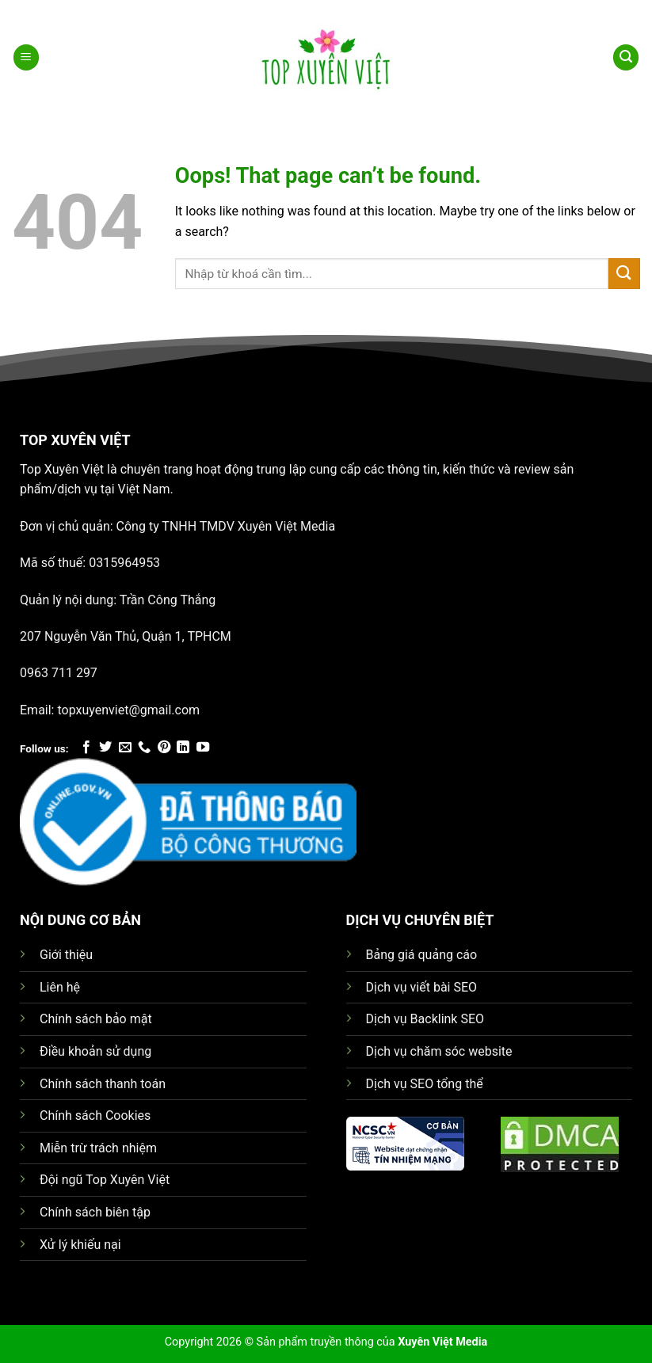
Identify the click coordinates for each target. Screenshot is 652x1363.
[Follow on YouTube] (202, 748)
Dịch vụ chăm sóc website (439, 1051)
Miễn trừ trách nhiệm (98, 1148)
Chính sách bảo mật (96, 1018)
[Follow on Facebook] (86, 748)
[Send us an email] (125, 748)
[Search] (626, 57)
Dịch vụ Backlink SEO (425, 1018)
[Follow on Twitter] (105, 748)
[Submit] (624, 273)
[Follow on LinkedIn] (183, 748)
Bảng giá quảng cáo (422, 954)
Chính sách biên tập (95, 1212)
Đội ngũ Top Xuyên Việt (105, 1179)
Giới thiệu (66, 954)
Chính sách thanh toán (103, 1083)
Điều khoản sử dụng (95, 1051)
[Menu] (26, 57)
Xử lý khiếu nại (80, 1244)
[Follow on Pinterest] (164, 748)
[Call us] (144, 748)
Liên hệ (60, 987)
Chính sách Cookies (95, 1115)
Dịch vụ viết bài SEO (422, 987)
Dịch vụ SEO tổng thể (424, 1083)
